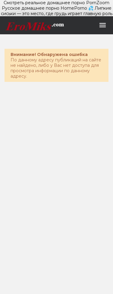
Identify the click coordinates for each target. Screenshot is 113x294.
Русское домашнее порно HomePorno (44, 8)
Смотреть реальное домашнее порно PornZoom (56, 2)
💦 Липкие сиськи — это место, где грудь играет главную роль (56, 10)
